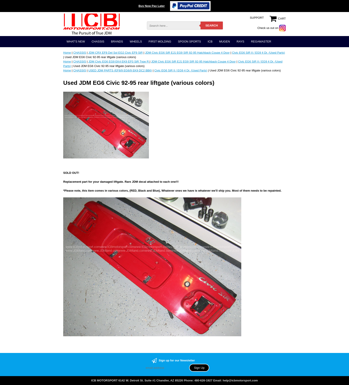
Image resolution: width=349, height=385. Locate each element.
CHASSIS (97, 41)
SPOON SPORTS (189, 41)
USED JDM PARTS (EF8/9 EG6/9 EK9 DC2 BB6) (120, 70)
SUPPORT (257, 17)
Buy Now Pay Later (151, 6)
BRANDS (117, 41)
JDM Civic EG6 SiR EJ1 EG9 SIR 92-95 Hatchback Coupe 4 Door (187, 52)
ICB (210, 41)
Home (67, 52)
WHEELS (136, 41)
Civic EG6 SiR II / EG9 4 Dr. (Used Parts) (258, 52)
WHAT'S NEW (76, 41)
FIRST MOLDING (160, 41)
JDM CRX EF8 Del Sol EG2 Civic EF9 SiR (115, 52)
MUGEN (224, 41)
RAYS (240, 41)
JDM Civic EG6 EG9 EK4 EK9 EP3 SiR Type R (119, 61)
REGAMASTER (261, 41)
